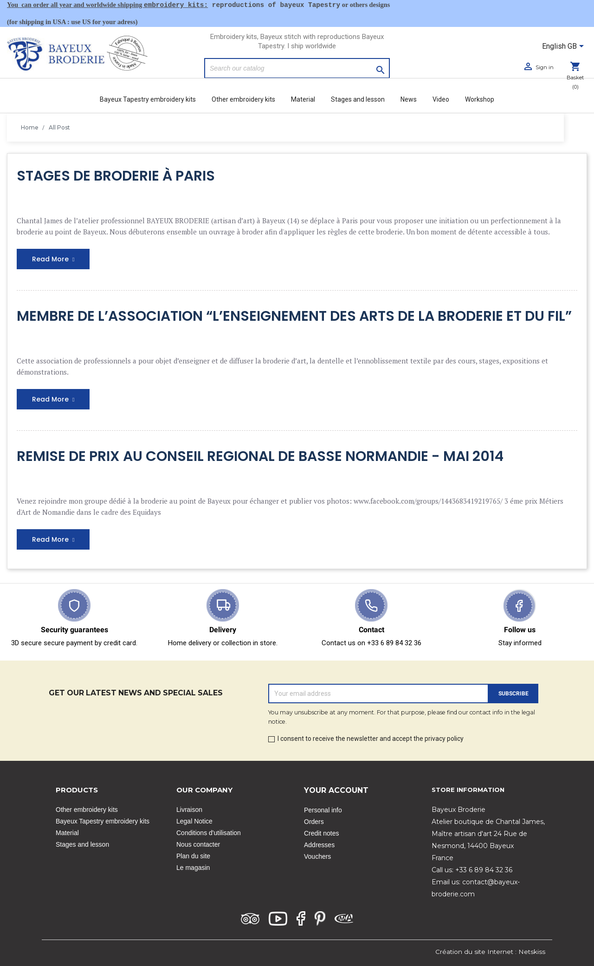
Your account (336, 790)
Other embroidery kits (243, 99)
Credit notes (321, 833)
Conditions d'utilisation (208, 832)
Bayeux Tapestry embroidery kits (148, 99)
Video (441, 99)
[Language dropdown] (564, 46)
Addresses (319, 845)
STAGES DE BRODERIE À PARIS (116, 176)
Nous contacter (198, 844)
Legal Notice (194, 821)
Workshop (479, 99)
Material (303, 99)
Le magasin (193, 867)
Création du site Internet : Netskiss (490, 951)
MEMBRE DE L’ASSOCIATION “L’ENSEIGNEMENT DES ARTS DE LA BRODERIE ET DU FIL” (294, 316)
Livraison (189, 809)
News (408, 99)
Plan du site (193, 856)
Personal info (323, 810)
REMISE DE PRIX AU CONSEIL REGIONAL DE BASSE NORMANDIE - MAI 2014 (260, 456)
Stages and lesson (358, 99)
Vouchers (317, 856)
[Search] (297, 68)
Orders (314, 821)
